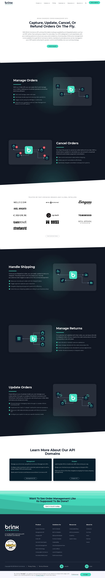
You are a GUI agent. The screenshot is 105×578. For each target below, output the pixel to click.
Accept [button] (85, 574)
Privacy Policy (32, 566)
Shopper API (74, 478)
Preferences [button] (74, 574)
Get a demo (94, 2)
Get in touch (52, 46)
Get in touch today (52, 506)
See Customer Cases (52, 239)
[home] (9, 3)
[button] (39, 3)
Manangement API (30, 478)
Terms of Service (43, 566)
